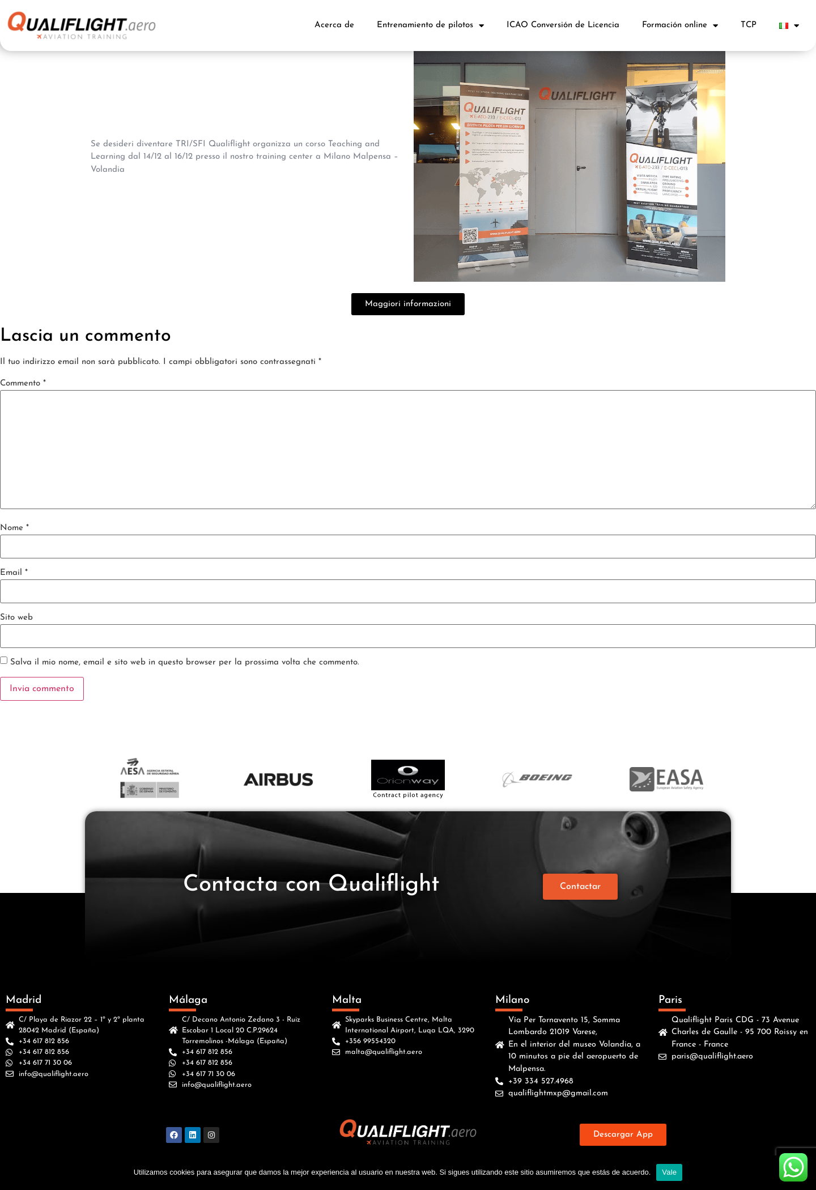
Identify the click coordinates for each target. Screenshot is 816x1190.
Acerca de (334, 25)
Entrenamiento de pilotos (430, 26)
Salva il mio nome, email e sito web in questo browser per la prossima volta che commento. (184, 662)
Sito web (16, 617)
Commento (23, 383)
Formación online (680, 26)
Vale (669, 1172)
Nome (14, 528)
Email (14, 573)
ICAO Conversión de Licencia (563, 25)
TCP (748, 25)
